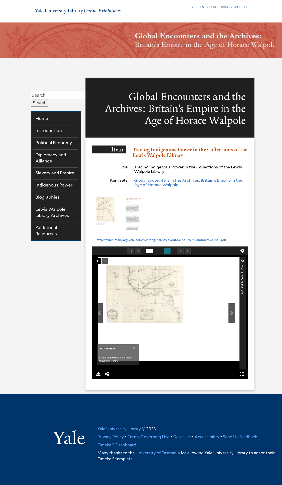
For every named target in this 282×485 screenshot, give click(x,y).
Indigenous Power (53, 185)
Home (41, 118)
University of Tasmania (157, 452)
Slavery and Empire (54, 172)
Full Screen (241, 374)
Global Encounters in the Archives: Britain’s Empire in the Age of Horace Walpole (188, 182)
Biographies (47, 197)
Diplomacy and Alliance (50, 158)
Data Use (182, 436)
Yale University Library (119, 428)
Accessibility (207, 436)
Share (107, 374)
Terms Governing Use (148, 436)
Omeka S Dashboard (116, 444)
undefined (242, 251)
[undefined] (149, 251)
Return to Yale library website (219, 7)
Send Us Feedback (240, 436)
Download (98, 374)
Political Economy (53, 142)
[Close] (134, 348)
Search (39, 102)
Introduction (48, 130)
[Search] (59, 95)
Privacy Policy (110, 436)
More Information (242, 267)
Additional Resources (46, 230)
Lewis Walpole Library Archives (52, 212)
